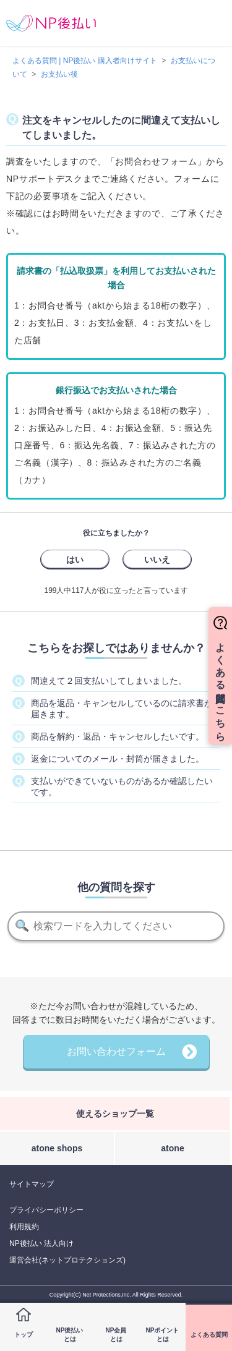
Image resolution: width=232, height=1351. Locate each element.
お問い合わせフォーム (116, 1051)
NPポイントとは (162, 1334)
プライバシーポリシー (46, 1210)
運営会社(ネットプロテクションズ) (67, 1260)
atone (172, 1148)
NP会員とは (116, 1334)
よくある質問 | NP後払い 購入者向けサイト (84, 60)
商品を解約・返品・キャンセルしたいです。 (117, 736)
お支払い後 (59, 74)
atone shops (57, 1148)
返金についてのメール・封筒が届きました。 (117, 759)
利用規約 (24, 1226)
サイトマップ (31, 1184)
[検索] (116, 926)
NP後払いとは (70, 1334)
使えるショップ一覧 (115, 1114)
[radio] (75, 559)
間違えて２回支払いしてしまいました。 (109, 681)
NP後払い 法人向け (41, 1243)
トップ (23, 1334)
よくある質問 (209, 1334)
